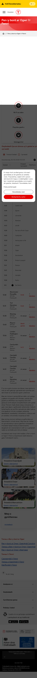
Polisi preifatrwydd (10, 187)
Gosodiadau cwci (18, 192)
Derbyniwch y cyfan (18, 197)
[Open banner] (32, 4)
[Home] (3, 33)
